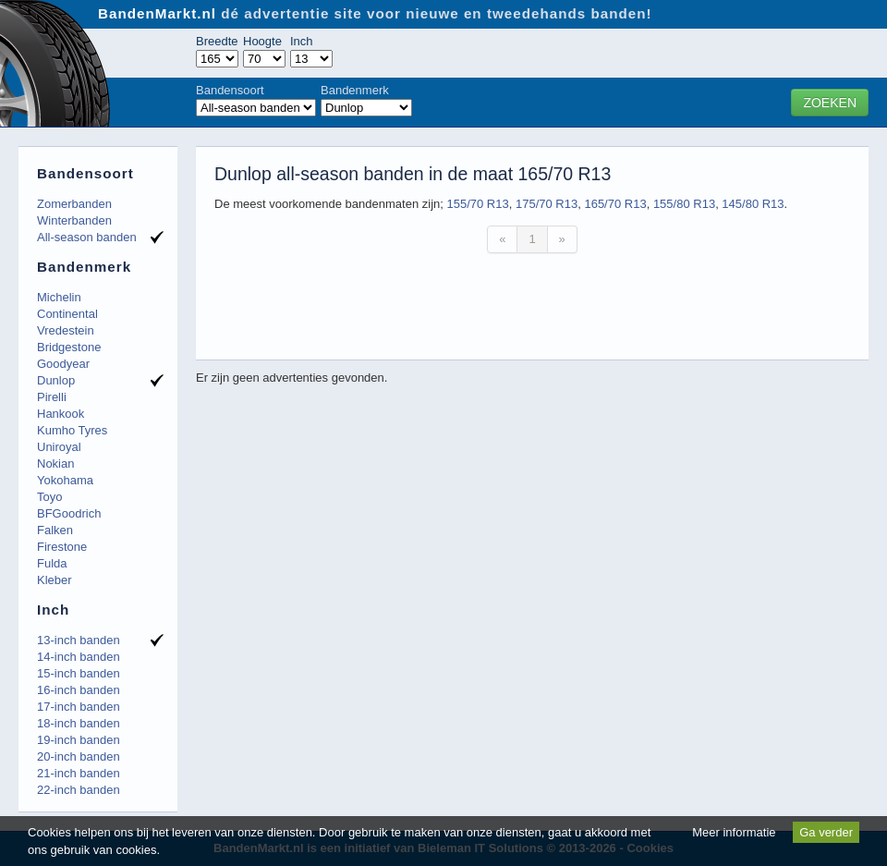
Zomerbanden (74, 204)
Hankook (60, 414)
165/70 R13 (615, 204)
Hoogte (262, 41)
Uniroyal (59, 447)
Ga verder (826, 832)
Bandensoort (230, 90)
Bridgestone (69, 347)
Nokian (55, 463)
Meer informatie (733, 832)
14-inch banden (78, 657)
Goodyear (63, 364)
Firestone (62, 547)
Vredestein (65, 330)
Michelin (59, 297)
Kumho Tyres (72, 430)
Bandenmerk (355, 90)
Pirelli (52, 397)
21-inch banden (78, 773)
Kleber (54, 580)
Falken (55, 530)
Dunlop (56, 380)
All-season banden (87, 237)
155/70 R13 (477, 204)
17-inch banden (78, 707)
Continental (67, 314)
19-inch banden (78, 740)
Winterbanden (74, 220)
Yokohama (65, 480)
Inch (301, 41)
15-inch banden (78, 673)
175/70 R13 (546, 204)
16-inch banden (78, 690)
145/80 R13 (753, 204)
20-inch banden (78, 756)
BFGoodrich (69, 513)
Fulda (52, 563)
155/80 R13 (684, 204)
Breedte (217, 41)
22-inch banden (78, 790)
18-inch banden (78, 723)
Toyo (49, 497)
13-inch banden (78, 640)
